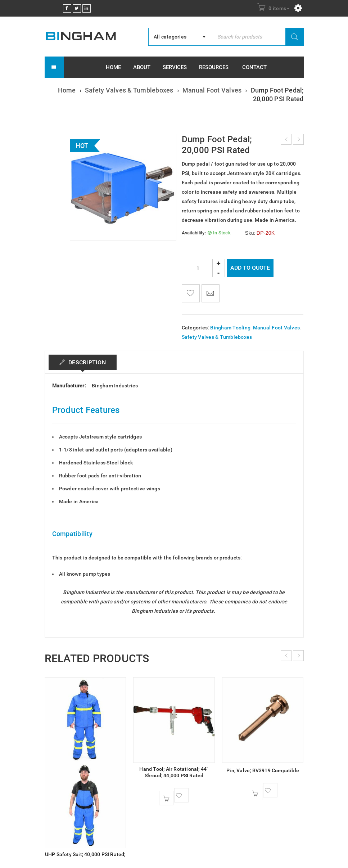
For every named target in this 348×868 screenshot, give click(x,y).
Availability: (194, 232)
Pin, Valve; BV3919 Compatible (262, 770)
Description (86, 362)
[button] (166, 798)
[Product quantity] (203, 268)
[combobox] (179, 37)
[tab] (83, 362)
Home (67, 90)
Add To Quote (250, 267)
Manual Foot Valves (212, 90)
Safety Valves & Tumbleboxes (129, 90)
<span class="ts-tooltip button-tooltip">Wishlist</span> (191, 293)
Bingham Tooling (230, 327)
